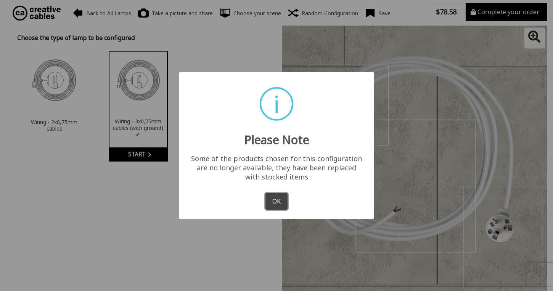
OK (276, 201)
